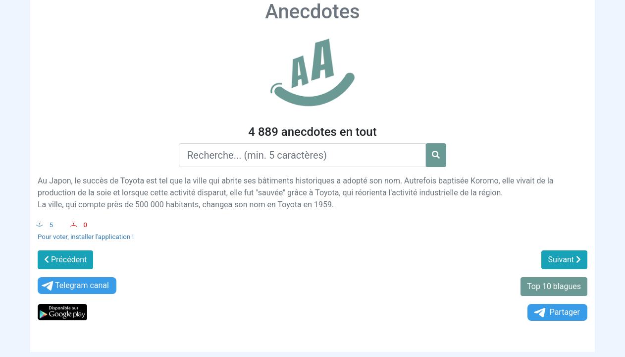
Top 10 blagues (554, 286)
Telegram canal (74, 286)
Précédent (65, 259)
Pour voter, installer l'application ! (86, 236)
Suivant (564, 259)
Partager (556, 312)
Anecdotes (312, 11)
